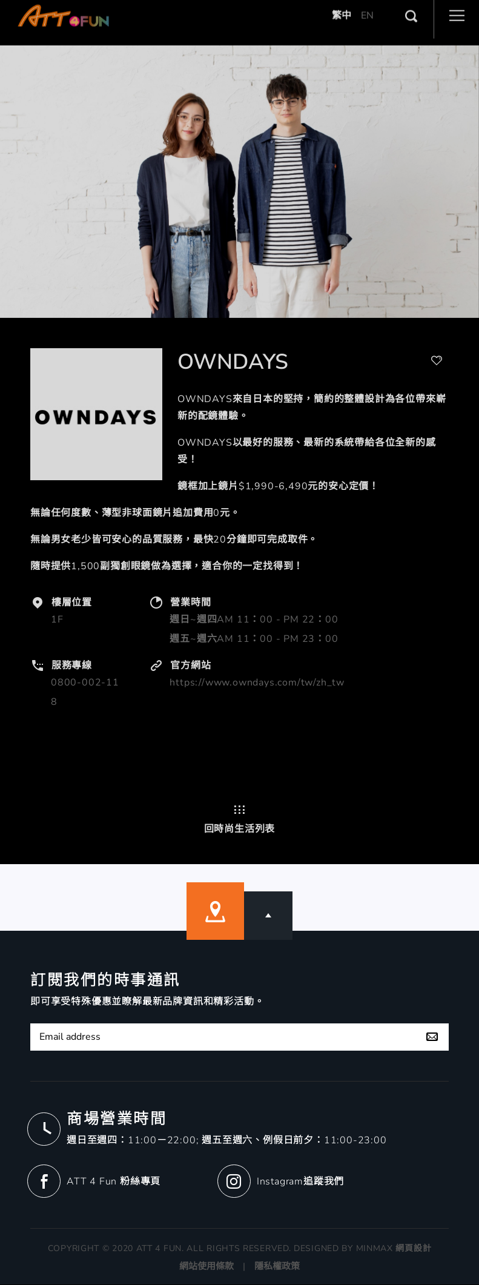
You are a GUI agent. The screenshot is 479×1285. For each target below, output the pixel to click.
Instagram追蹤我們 (300, 1181)
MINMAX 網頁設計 (394, 1249)
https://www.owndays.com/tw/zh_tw (257, 682)
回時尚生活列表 (240, 819)
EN (367, 6)
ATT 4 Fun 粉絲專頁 (113, 1181)
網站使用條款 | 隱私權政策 (239, 1267)
